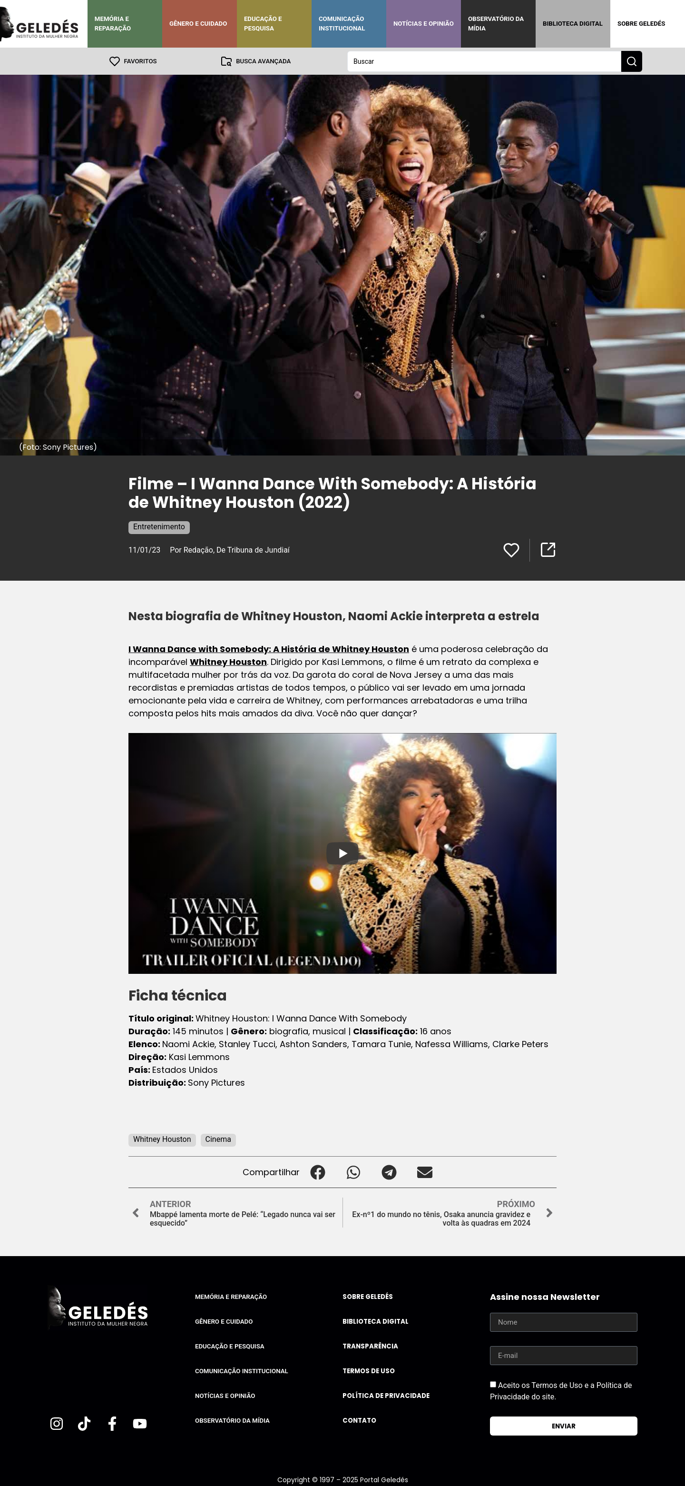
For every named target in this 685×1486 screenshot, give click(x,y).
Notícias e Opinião (423, 23)
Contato (359, 1420)
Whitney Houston (228, 661)
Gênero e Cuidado (198, 23)
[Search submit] (631, 60)
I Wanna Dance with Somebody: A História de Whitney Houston (268, 648)
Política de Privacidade (386, 1395)
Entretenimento (159, 526)
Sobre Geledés (641, 23)
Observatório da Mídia (496, 23)
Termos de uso (368, 1370)
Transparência (370, 1345)
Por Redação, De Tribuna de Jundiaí (230, 549)
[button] (317, 1171)
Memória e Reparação (113, 23)
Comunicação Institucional (342, 23)
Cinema (218, 1138)
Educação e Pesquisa (263, 23)
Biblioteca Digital (573, 23)
